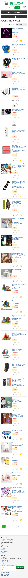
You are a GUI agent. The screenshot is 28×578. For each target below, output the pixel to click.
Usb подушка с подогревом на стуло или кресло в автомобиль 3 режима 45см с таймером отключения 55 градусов (19, 148)
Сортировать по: (11, 24)
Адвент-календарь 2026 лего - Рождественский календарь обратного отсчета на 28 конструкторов (18, 166)
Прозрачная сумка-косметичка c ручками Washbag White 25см (18, 271)
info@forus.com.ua (5, 563)
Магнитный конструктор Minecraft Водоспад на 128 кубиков (19, 302)
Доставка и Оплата (6, 547)
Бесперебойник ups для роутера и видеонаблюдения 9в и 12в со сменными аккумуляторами (18, 89)
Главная (3, 544)
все (22, 526)
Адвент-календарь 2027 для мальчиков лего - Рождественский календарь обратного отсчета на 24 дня (18, 509)
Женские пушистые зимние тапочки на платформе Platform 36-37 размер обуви (18, 255)
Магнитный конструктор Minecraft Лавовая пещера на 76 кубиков (19, 349)
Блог (2, 545)
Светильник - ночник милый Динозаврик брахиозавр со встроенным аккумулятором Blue (18, 221)
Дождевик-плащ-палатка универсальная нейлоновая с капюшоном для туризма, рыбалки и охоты (19, 203)
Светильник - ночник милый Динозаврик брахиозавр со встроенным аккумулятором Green (18, 238)
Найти (17, 7)
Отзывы (3, 552)
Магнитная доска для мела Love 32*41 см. (18, 110)
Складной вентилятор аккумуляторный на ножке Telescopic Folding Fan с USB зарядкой (19, 399)
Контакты (3, 549)
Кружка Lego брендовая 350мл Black (18, 59)
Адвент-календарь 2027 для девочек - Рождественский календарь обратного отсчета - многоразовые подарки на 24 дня (18, 490)
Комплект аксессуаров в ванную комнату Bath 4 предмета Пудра (18, 474)
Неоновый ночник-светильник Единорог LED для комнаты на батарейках (18, 30)
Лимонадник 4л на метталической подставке (17, 459)
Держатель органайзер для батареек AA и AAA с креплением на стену (19, 364)
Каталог (3, 554)
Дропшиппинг (4, 551)
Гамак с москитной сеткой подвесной (17, 429)
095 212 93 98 (4, 561)
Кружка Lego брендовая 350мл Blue (18, 45)
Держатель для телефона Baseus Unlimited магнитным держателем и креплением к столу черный (19, 130)
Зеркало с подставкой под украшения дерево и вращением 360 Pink (19, 444)
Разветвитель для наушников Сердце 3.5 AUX (18, 73)
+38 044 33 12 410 (5, 560)
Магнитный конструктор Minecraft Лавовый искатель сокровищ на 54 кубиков (19, 333)
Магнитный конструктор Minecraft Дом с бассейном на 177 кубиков (19, 317)
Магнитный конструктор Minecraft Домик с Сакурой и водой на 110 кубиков (19, 286)
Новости (3, 548)
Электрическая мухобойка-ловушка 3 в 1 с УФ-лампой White (19, 415)
